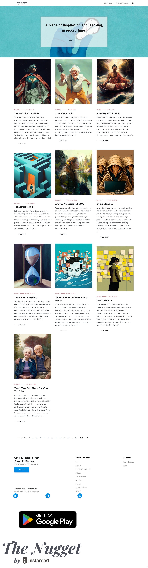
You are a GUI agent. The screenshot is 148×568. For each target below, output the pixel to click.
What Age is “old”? (64, 113)
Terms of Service (20, 489)
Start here (72, 40)
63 (48, 438)
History (78, 484)
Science (99, 200)
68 (69, 438)
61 (41, 438)
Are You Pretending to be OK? (69, 204)
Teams (125, 466)
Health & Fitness (81, 488)
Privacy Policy (33, 489)
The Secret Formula (23, 207)
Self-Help (58, 109)
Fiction (99, 109)
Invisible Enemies (105, 204)
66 (61, 438)
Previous (24, 438)
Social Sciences (80, 477)
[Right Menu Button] (147, 567)
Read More (22, 143)
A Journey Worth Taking (108, 113)
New (77, 462)
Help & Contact (128, 462)
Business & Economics (83, 469)
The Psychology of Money (26, 113)
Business (17, 109)
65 (57, 438)
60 (37, 438)
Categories (108, 3)
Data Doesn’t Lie (104, 300)
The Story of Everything (25, 297)
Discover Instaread (122, 3)
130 (76, 438)
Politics (78, 473)
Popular (78, 466)
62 (44, 438)
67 (65, 438)
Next (81, 438)
